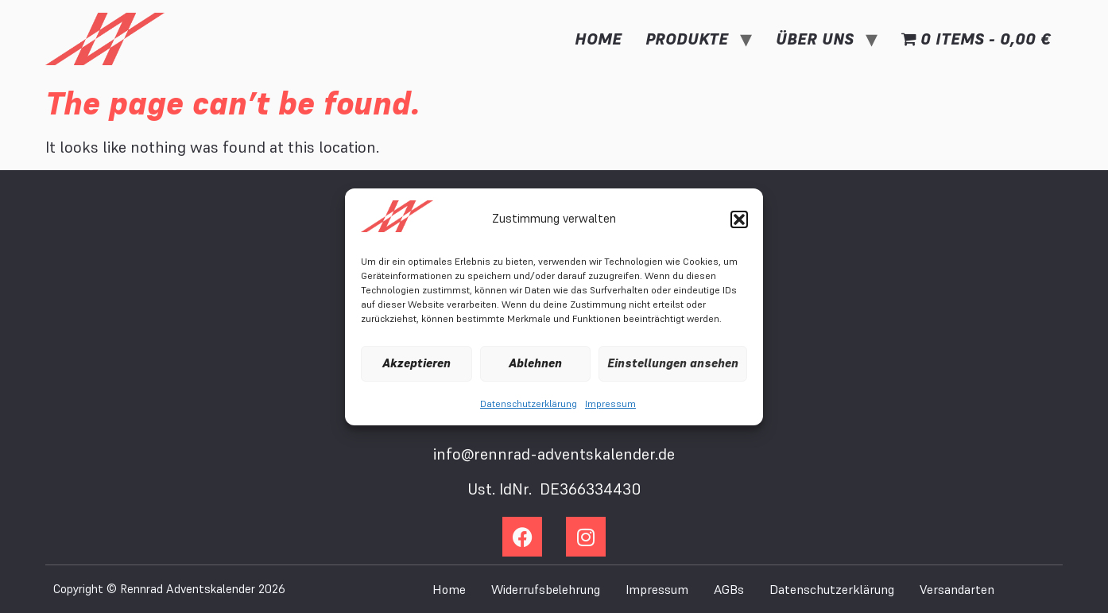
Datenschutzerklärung (528, 403)
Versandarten (957, 589)
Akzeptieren (416, 363)
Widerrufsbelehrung (545, 589)
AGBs (729, 589)
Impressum (610, 403)
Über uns (815, 39)
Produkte (686, 39)
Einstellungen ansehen (672, 363)
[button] (739, 219)
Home (598, 39)
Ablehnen (535, 363)
